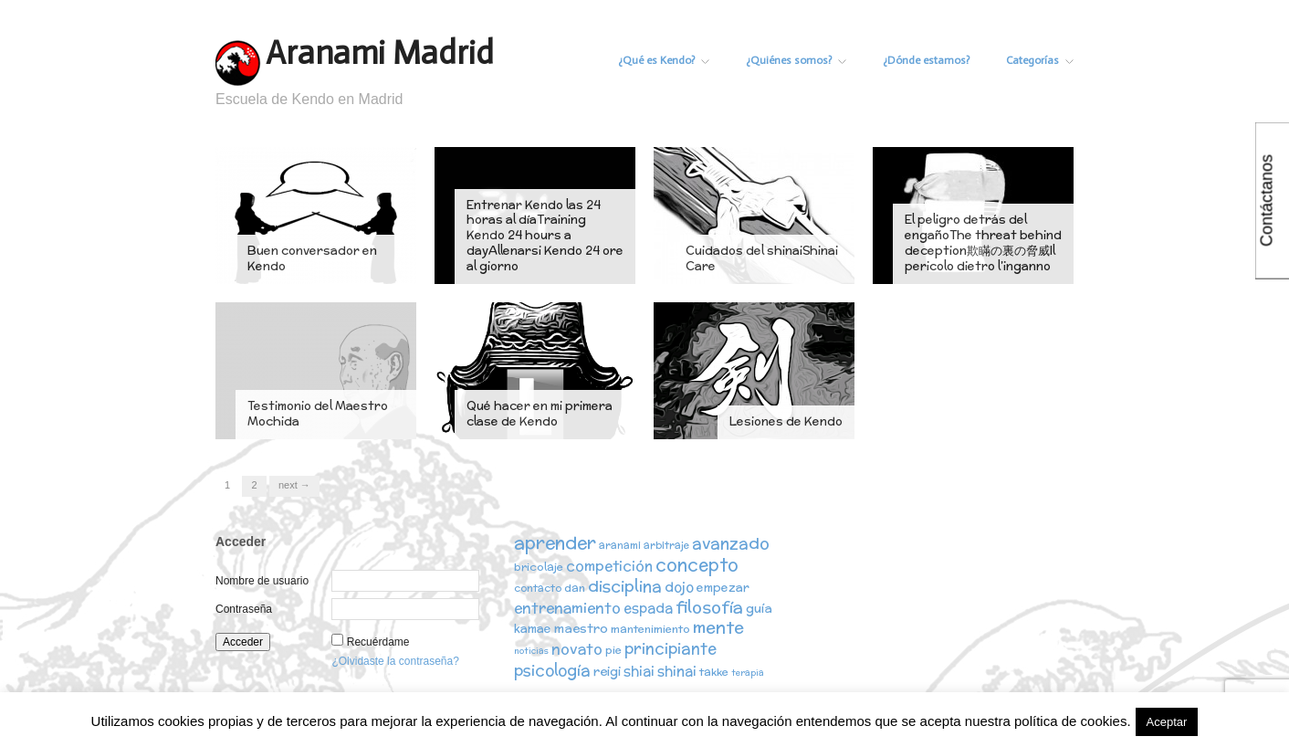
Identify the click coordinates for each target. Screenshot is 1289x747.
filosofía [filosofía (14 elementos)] (709, 607)
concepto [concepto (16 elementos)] (697, 564)
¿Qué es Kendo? (658, 60)
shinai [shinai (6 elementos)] (677, 670)
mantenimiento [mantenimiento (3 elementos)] (650, 630)
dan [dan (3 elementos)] (574, 587)
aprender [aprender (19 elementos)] (555, 542)
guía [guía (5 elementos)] (759, 609)
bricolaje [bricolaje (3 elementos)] (538, 566)
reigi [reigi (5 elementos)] (607, 671)
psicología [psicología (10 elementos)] (552, 670)
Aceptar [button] (1167, 722)
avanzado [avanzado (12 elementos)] (731, 542)
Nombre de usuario (262, 580)
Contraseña (243, 609)
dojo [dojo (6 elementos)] (679, 586)
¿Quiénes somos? (792, 60)
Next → (294, 484)
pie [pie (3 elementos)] (613, 650)
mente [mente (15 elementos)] (718, 628)
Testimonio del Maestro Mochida (317, 413)
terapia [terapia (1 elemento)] (747, 673)
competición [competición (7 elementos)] (609, 565)
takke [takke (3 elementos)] (713, 671)
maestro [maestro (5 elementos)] (581, 630)
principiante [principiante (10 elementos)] (670, 649)
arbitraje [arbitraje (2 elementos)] (666, 545)
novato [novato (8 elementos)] (577, 649)
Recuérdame (378, 642)
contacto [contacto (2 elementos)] (537, 588)
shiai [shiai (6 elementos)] (639, 670)
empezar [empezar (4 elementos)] (723, 587)
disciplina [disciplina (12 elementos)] (625, 585)
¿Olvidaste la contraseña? (394, 661)
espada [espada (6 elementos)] (648, 608)
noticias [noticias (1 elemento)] (531, 652)
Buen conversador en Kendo (312, 258)
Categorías (1040, 60)
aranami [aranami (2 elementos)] (620, 545)
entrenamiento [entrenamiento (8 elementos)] (567, 608)
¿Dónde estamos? (924, 60)
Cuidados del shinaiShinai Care (762, 258)
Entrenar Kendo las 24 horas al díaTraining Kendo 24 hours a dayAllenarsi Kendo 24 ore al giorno (545, 236)
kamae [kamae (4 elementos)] (532, 630)
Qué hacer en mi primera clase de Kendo (539, 413)
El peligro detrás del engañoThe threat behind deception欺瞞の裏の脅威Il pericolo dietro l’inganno (983, 243)
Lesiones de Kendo (786, 421)
